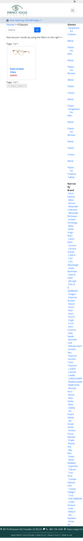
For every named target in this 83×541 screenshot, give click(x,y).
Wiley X (71, 511)
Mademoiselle (75, 381)
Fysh (70, 310)
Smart (71, 456)
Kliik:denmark (75, 346)
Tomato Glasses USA (72, 482)
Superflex (73, 466)
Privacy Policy (54, 535)
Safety (71, 177)
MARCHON (73, 385)
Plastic (71, 47)
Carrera (72, 245)
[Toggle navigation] (73, 10)
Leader (71, 375)
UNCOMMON (75, 498)
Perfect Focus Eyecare (72, 433)
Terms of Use (66, 535)
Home (10, 24)
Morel (71, 394)
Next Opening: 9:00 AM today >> (26, 20)
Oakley (71, 407)
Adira (71, 199)
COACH (72, 255)
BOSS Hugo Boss (71, 232)
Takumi (72, 469)
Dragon (72, 294)
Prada (71, 440)
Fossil (71, 307)
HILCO (71, 316)
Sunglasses (74, 109)
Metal (70, 40)
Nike (70, 404)
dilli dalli (72, 281)
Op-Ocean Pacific (71, 424)
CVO (70, 258)
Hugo (71, 320)
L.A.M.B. (72, 368)
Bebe (71, 225)
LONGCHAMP (75, 378)
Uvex (70, 508)
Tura (70, 495)
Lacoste (72, 372)
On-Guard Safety (71, 414)
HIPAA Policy (41, 535)
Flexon (71, 303)
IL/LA (71, 323)
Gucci (71, 313)
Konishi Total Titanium (72, 362)
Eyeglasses (73, 27)
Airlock (71, 203)
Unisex (71, 92)
